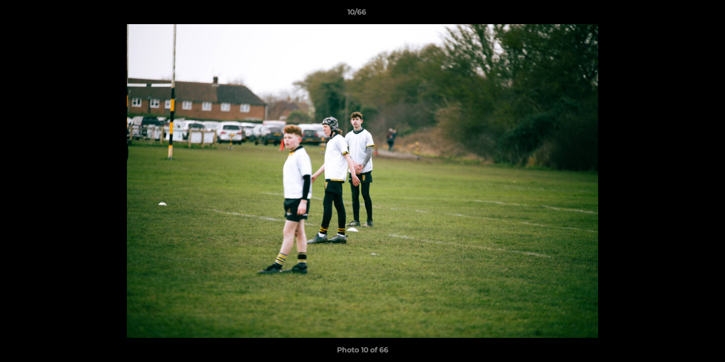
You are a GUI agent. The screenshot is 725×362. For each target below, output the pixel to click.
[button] (683, 14)
